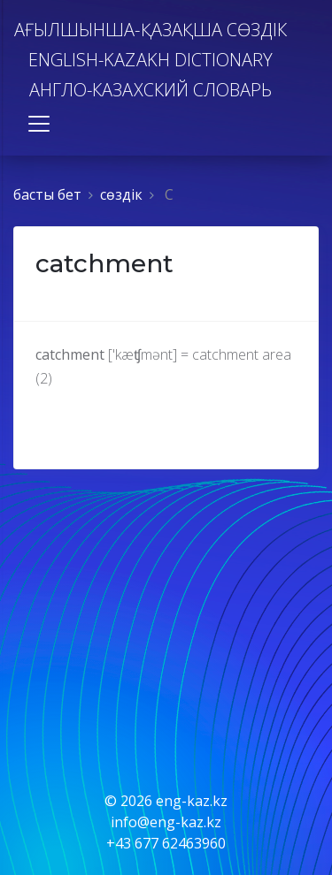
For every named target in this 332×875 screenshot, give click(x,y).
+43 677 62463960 (166, 843)
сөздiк (121, 194)
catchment (104, 263)
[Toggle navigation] (39, 123)
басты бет (47, 194)
